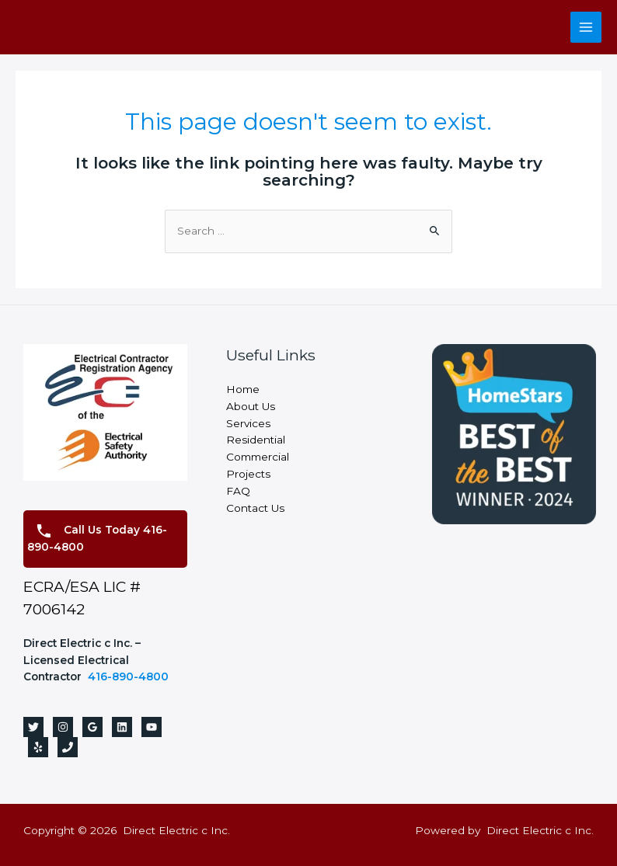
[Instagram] (63, 727)
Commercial (257, 456)
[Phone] (68, 747)
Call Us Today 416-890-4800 (97, 538)
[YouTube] (151, 727)
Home (243, 389)
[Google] (92, 727)
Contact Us (255, 508)
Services (248, 423)
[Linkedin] (122, 727)
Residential (255, 439)
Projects (248, 474)
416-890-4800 (128, 676)
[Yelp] (38, 747)
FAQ (238, 491)
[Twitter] (33, 727)
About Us (250, 406)
